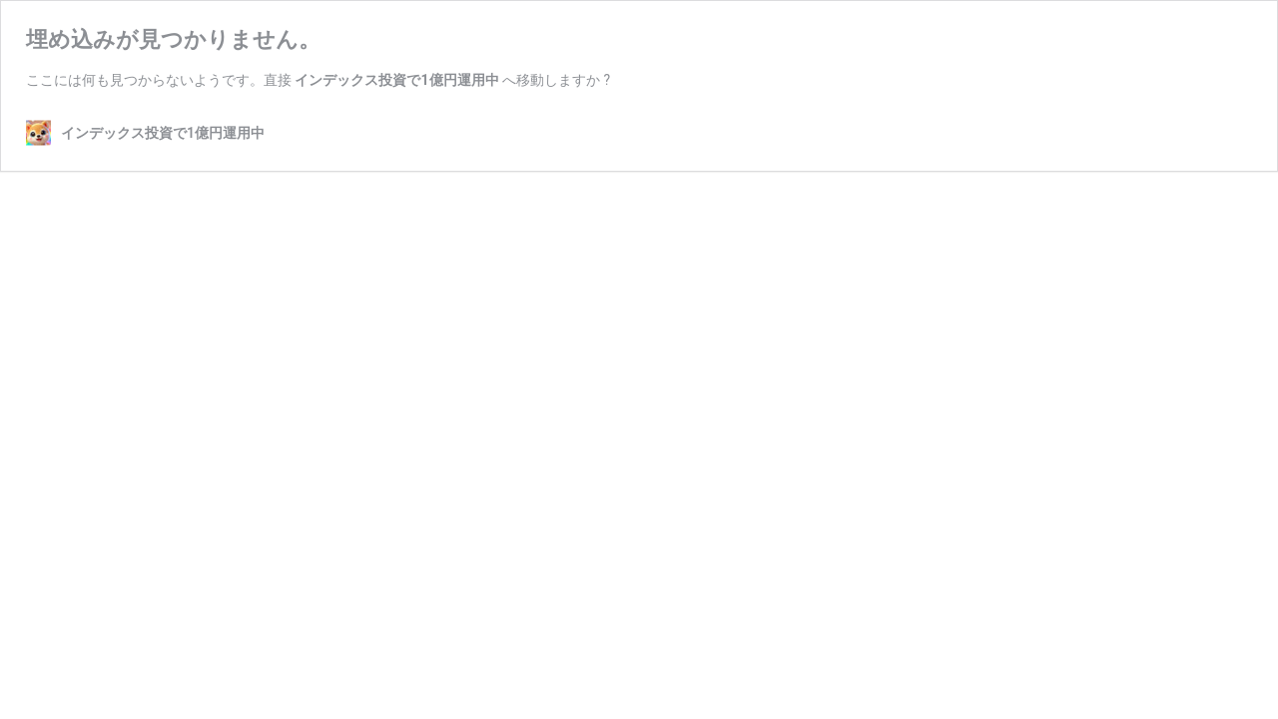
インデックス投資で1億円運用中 (396, 80)
